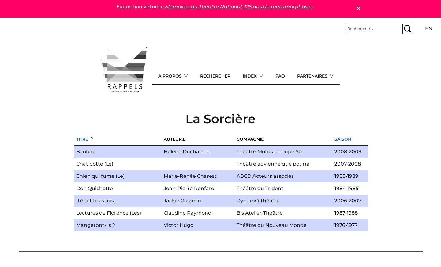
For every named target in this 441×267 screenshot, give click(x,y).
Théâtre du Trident (260, 188)
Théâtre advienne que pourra (273, 164)
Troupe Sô (289, 151)
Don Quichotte (94, 188)
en (428, 29)
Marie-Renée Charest (190, 176)
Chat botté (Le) (94, 164)
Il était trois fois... (97, 201)
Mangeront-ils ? (95, 225)
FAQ (280, 76)
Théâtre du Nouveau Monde (272, 225)
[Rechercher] (374, 29)
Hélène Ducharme (187, 151)
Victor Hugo (178, 225)
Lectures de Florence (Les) (108, 213)
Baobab (86, 151)
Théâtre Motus (255, 151)
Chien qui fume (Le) (100, 176)
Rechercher (215, 76)
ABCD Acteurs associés (265, 176)
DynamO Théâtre (258, 201)
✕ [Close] (359, 9)
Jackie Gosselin (182, 201)
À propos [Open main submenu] (170, 76)
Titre (82, 139)
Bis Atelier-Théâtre (260, 213)
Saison (342, 139)
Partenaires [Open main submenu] (313, 76)
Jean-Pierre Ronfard (189, 188)
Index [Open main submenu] (250, 76)
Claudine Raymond (187, 213)
